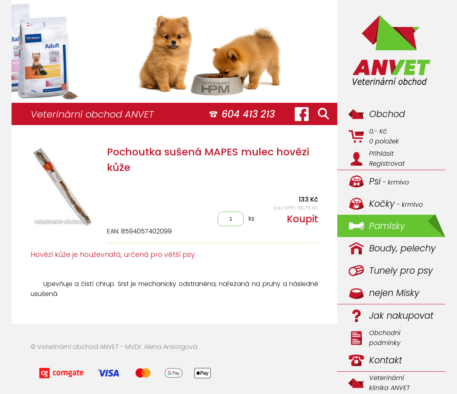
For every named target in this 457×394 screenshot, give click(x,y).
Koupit (302, 218)
